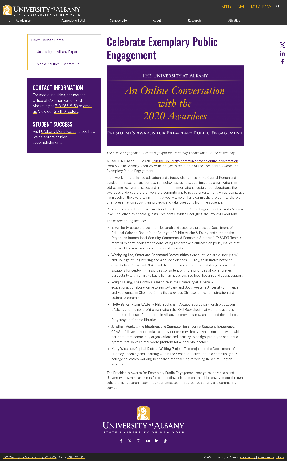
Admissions (73, 20)
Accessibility (248, 457)
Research (194, 20)
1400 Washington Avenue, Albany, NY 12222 (29, 457)
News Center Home (47, 40)
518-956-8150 (66, 106)
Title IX (280, 457)
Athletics (234, 20)
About (157, 20)
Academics (23, 20)
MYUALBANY (261, 7)
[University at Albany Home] (42, 10)
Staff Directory (66, 111)
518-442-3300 (76, 457)
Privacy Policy (266, 457)
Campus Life (118, 20)
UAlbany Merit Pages (58, 131)
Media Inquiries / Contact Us (58, 64)
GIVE (241, 7)
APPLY (227, 7)
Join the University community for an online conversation (195, 161)
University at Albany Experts (58, 52)
